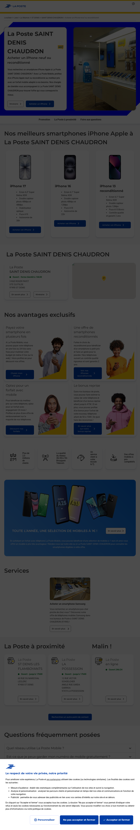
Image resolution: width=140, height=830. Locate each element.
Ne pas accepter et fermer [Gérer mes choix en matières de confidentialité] (79, 819)
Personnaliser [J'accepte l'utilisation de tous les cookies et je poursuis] (46, 819)
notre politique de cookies (39, 809)
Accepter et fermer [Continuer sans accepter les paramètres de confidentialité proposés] (118, 819)
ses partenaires (53, 779)
